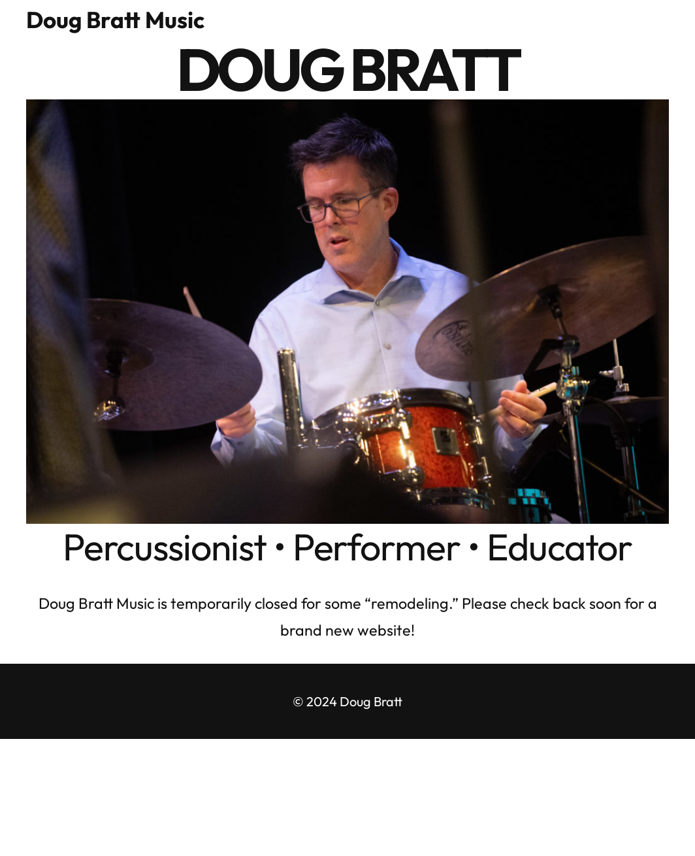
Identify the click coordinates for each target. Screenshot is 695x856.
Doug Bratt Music (115, 19)
